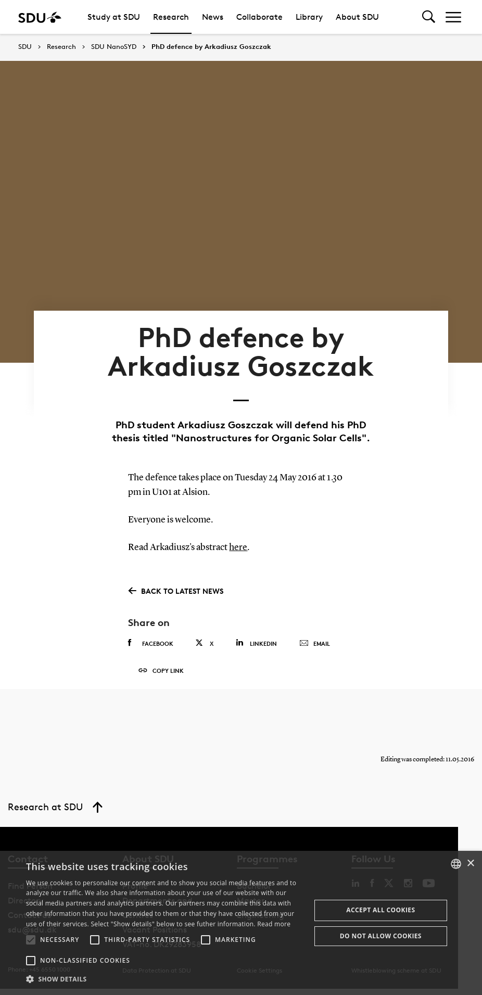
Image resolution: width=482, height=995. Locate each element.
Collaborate (259, 17)
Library (309, 17)
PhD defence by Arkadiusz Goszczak (211, 46)
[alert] (241, 923)
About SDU (357, 17)
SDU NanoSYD (113, 46)
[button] (30, 939)
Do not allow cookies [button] (381, 936)
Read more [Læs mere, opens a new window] (273, 924)
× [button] (470, 864)
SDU (25, 46)
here (238, 550)
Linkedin (256, 645)
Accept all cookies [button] (380, 909)
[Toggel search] (428, 16)
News (212, 17)
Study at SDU (113, 17)
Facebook (150, 646)
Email (314, 646)
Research (171, 17)
